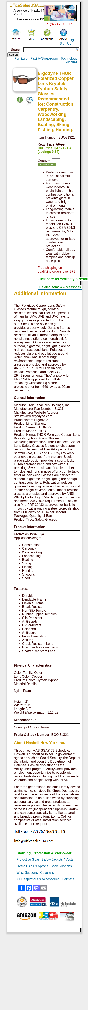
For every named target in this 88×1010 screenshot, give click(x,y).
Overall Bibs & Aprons (32, 866)
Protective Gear (27, 859)
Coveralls (47, 872)
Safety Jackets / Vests (58, 859)
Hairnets (68, 879)
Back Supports (61, 866)
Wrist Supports (27, 872)
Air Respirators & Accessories (37, 879)
